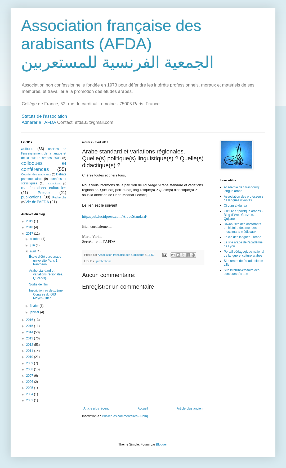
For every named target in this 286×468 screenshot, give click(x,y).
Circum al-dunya (235, 205)
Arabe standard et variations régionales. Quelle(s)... (46, 274)
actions (27, 149)
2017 (30, 233)
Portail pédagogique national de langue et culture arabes (244, 253)
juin (33, 245)
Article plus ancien (190, 408)
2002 (30, 400)
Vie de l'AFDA (37, 202)
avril (33, 251)
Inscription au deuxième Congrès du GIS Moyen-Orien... (46, 294)
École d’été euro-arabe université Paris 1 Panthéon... (45, 260)
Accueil (143, 408)
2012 (30, 345)
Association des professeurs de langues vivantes (243, 198)
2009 (30, 363)
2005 (30, 388)
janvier (35, 312)
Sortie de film (38, 284)
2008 (30, 369)
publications (103, 261)
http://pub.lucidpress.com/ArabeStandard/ (114, 216)
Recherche (59, 197)
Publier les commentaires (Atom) (125, 416)
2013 (30, 338)
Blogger (161, 444)
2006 (30, 382)
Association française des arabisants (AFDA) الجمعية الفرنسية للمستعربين (117, 44)
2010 (30, 357)
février (35, 306)
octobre (35, 239)
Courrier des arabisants (36, 174)
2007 (30, 376)
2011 (30, 351)
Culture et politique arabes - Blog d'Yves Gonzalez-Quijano (243, 215)
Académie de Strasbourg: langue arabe (242, 189)
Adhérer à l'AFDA (39, 122)
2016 (30, 320)
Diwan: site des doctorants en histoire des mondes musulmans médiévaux (242, 228)
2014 (30, 332)
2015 (30, 326)
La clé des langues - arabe (242, 237)
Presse (44, 192)
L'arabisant (54, 183)
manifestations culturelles (43, 188)
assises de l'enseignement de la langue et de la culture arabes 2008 (43, 153)
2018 (30, 227)
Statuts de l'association (44, 116)
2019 (30, 221)
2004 (30, 394)
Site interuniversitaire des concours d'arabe (242, 272)
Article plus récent (96, 408)
